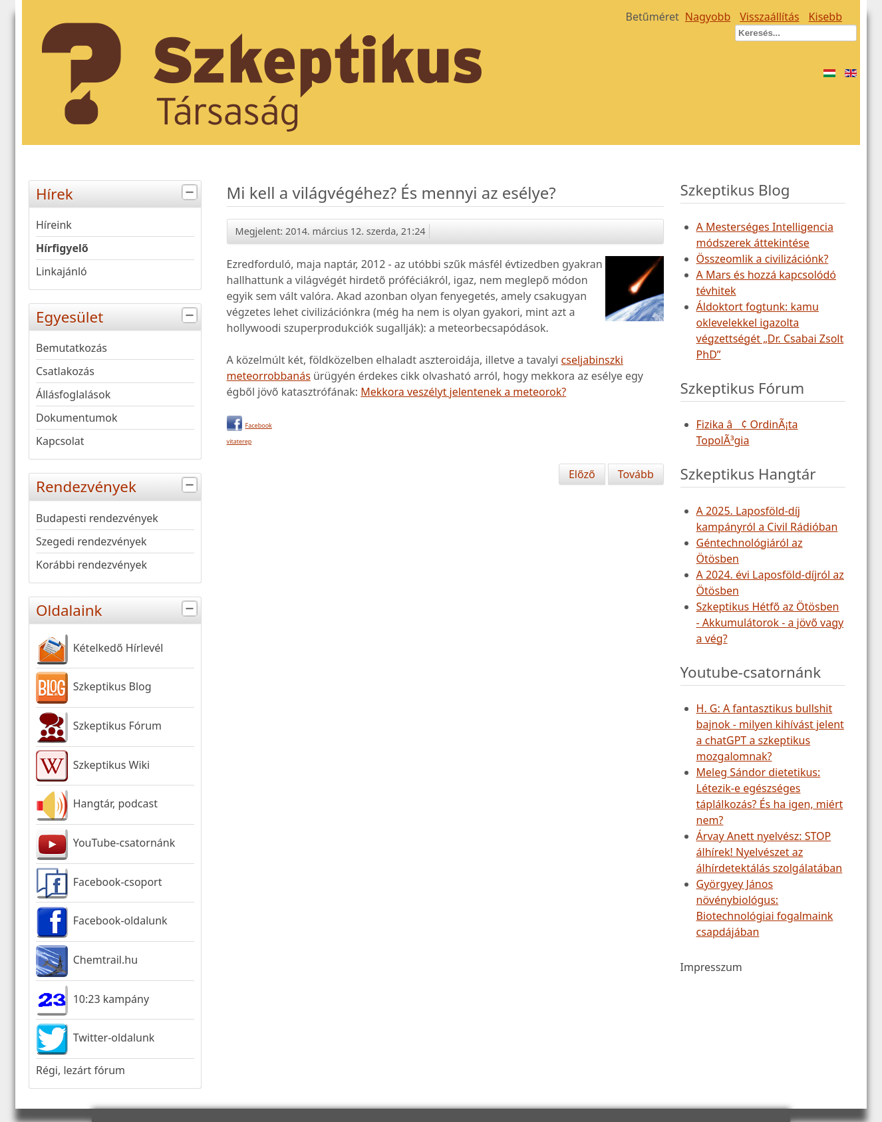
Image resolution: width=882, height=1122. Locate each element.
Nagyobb (708, 16)
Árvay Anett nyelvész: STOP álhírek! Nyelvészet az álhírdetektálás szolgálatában (769, 852)
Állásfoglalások (73, 394)
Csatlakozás (65, 371)
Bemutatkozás (71, 348)
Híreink (54, 224)
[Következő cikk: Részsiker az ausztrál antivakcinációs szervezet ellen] (636, 474)
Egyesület (118, 315)
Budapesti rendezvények (97, 518)
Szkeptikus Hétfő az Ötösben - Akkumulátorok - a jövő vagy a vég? (770, 622)
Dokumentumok (77, 417)
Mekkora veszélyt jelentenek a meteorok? (463, 391)
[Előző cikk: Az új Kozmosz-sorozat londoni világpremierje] (582, 474)
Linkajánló (61, 271)
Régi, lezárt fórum (80, 1070)
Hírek (118, 192)
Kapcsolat (60, 441)
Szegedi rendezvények (91, 541)
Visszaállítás (769, 16)
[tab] (191, 192)
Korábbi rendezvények (91, 564)
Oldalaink (118, 609)
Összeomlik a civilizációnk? (762, 258)
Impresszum (711, 967)
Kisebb (825, 16)
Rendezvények (118, 485)
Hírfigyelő (62, 248)
